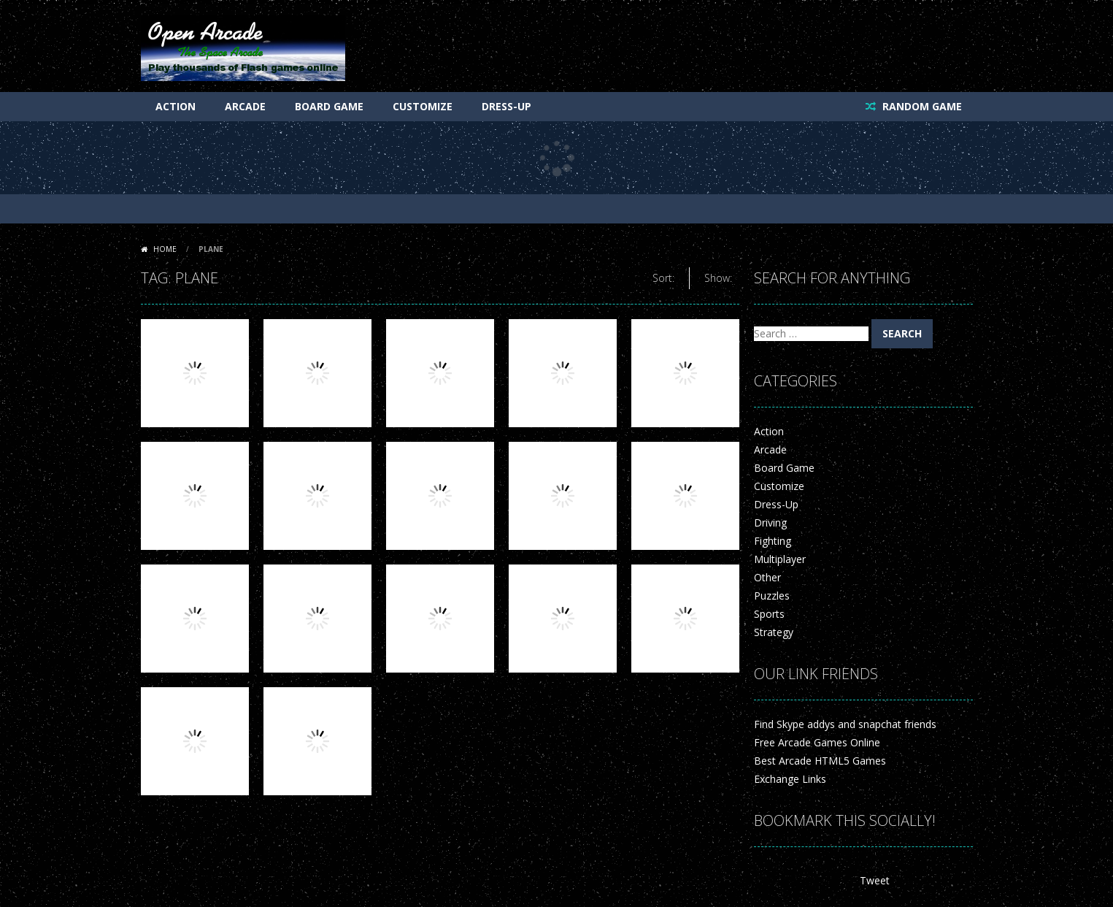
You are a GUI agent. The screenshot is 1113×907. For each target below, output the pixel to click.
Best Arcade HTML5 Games (820, 761)
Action (175, 106)
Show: (718, 278)
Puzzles (772, 595)
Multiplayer (780, 559)
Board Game (329, 106)
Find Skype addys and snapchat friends (845, 724)
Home (165, 249)
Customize (422, 106)
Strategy (773, 632)
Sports (769, 614)
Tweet (875, 880)
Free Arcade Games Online (817, 742)
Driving (770, 522)
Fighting (772, 541)
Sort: (663, 278)
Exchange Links (790, 779)
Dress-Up (506, 106)
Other (767, 577)
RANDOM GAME (920, 106)
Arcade (245, 106)
